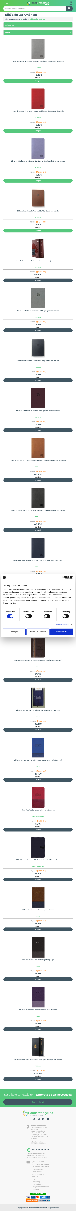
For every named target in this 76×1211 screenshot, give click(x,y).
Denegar (14, 632)
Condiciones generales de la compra (38, 1174)
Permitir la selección (38, 632)
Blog (34, 1179)
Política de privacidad (40, 1164)
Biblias (25, 19)
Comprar (38, 81)
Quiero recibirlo (37, 1102)
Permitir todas (62, 632)
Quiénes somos (38, 1162)
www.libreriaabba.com (38, 1144)
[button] (38, 25)
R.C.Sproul (38, 67)
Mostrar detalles (62, 624)
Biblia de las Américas (38, 866)
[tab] (38, 24)
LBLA (38, 666)
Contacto (35, 1189)
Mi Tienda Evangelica (12, 19)
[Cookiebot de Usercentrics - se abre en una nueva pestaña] (63, 577)
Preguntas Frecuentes (40, 1187)
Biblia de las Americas (38, 816)
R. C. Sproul (38, 417)
